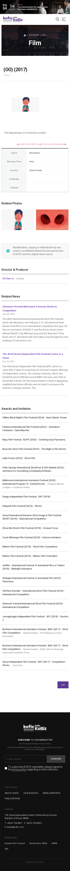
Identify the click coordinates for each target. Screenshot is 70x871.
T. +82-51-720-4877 (13, 823)
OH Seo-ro (8, 278)
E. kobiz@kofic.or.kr (14, 827)
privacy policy (19, 770)
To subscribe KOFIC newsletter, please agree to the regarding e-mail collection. (35, 768)
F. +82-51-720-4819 (32, 823)
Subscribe (56, 759)
